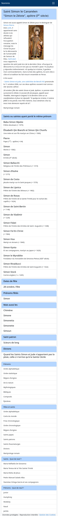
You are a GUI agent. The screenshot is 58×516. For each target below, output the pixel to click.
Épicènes (7, 401)
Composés (7, 396)
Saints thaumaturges (11, 444)
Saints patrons (9, 439)
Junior (5, 492)
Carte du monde (10, 416)
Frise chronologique (11, 421)
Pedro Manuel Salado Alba (14, 477)
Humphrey (7, 497)
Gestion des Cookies (47, 515)
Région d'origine (10, 378)
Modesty (6, 502)
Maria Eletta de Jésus (11, 473)
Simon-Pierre (8, 25)
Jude (9, 28)
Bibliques (7, 392)
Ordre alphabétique (11, 369)
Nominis (5, 3)
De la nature (8, 383)
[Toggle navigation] (53, 3)
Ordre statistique (10, 373)
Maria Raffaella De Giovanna (14, 463)
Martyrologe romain (11, 453)
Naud (5, 506)
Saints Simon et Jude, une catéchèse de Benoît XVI (24, 81)
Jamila (5, 511)
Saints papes (8, 435)
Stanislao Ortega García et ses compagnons (21, 482)
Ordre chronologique (11, 425)
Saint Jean (12, 59)
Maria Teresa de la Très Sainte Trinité (18, 468)
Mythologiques (9, 387)
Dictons (6, 448)
